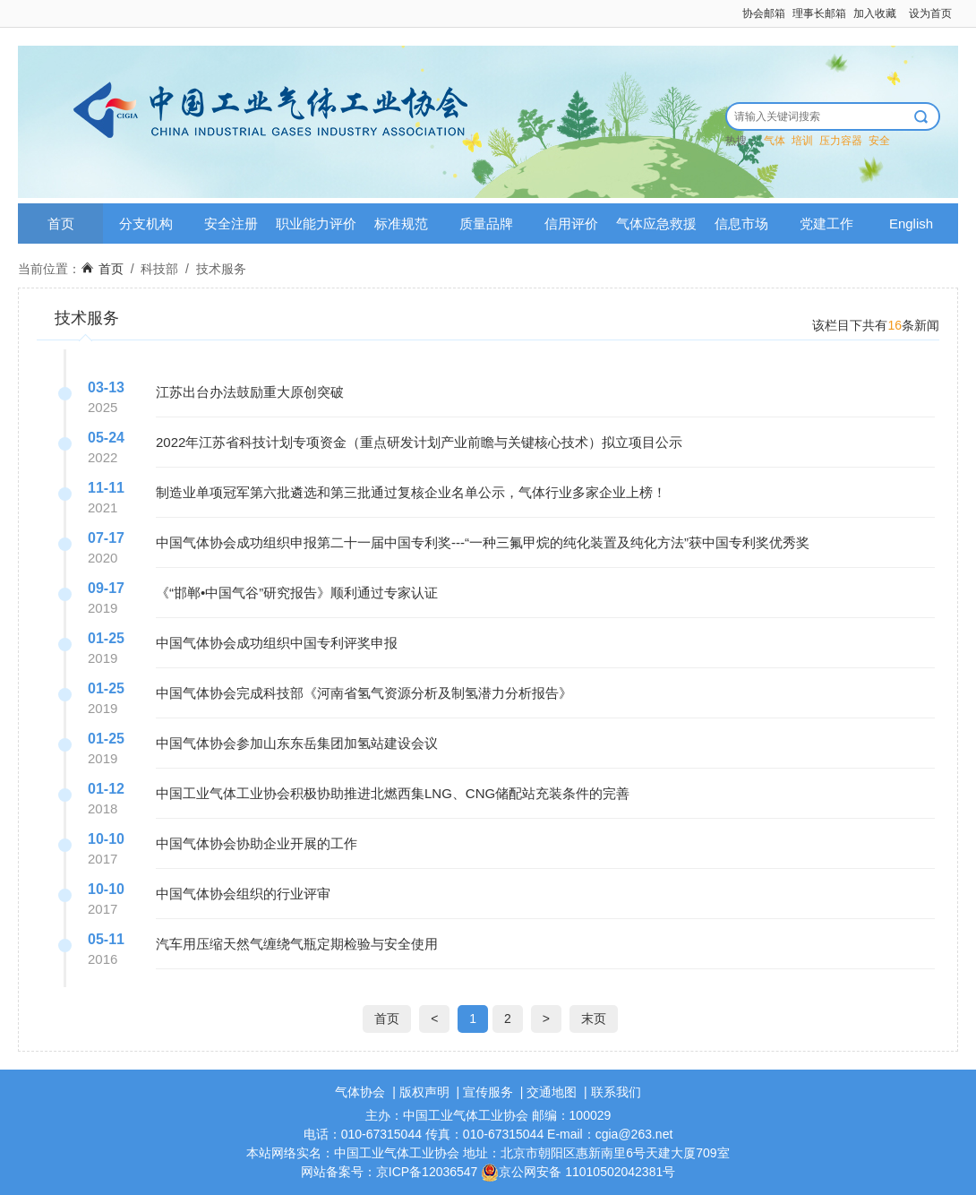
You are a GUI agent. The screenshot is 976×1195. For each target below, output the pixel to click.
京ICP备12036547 (427, 1172)
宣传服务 (488, 1092)
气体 (774, 140)
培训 (802, 140)
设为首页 (930, 13)
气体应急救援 (656, 223)
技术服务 (221, 269)
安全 (879, 140)
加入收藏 (874, 13)
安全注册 (231, 223)
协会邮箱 (763, 13)
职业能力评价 (316, 223)
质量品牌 (486, 223)
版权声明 (424, 1092)
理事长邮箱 (819, 13)
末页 (593, 1018)
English (911, 223)
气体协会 (360, 1092)
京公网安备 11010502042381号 (578, 1172)
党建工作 (826, 223)
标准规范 (401, 223)
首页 (60, 223)
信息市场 (741, 223)
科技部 (159, 269)
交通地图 (552, 1092)
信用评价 (571, 223)
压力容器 (840, 140)
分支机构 (146, 223)
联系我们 (616, 1092)
